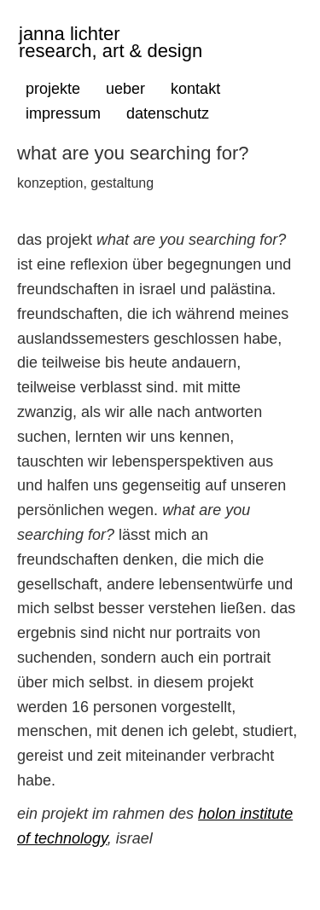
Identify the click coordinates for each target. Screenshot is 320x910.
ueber (125, 88)
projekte (53, 88)
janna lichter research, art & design (110, 39)
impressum (63, 113)
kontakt (195, 88)
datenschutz (167, 113)
